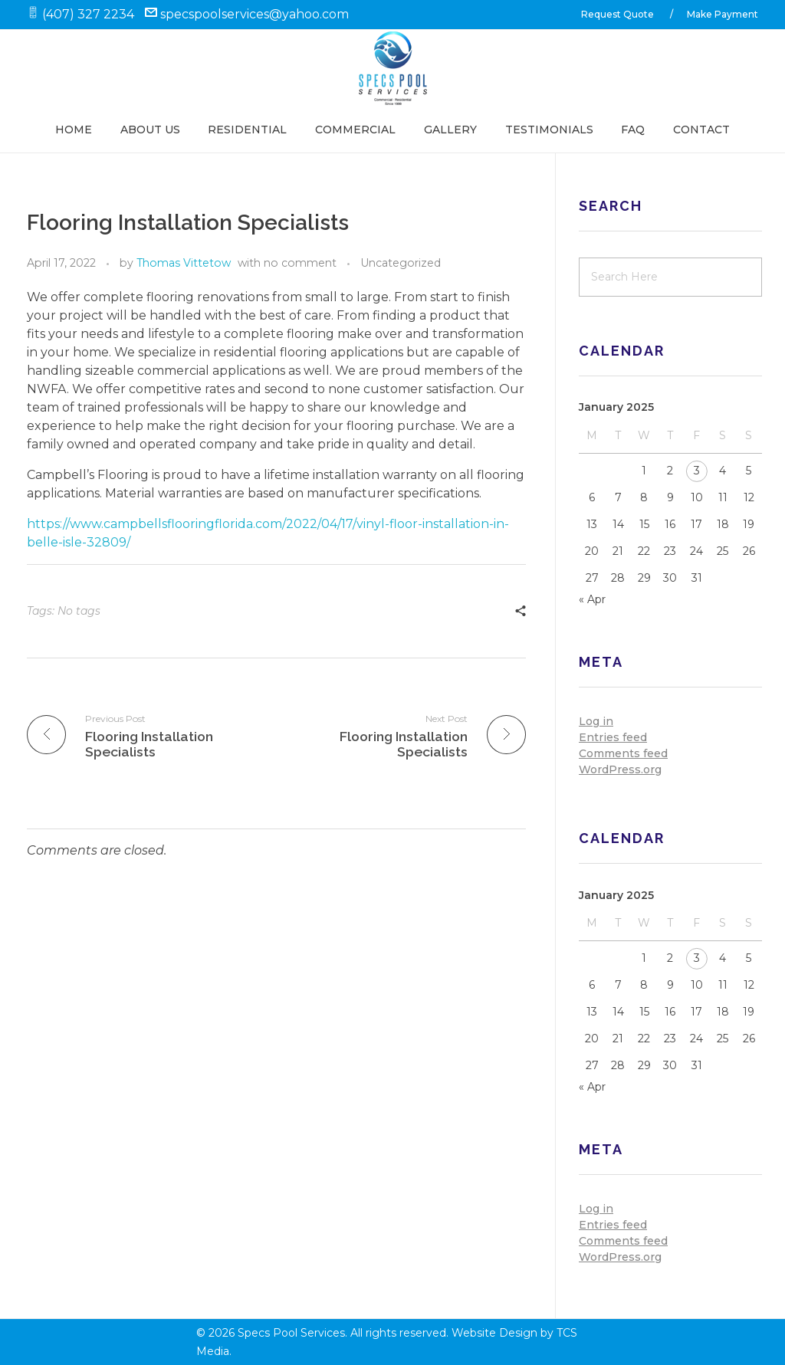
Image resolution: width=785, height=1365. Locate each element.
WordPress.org (620, 769)
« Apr (592, 599)
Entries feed (613, 737)
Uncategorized (400, 263)
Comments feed (623, 753)
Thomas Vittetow (183, 263)
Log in (596, 721)
